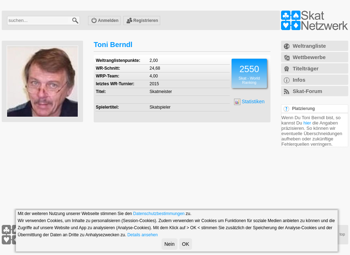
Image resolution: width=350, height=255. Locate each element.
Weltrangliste (309, 46)
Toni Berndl (113, 44)
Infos (299, 80)
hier (307, 123)
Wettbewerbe (309, 57)
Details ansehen (142, 234)
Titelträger (306, 68)
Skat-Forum (307, 91)
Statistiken (249, 102)
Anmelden (104, 20)
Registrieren (142, 20)
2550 (249, 69)
